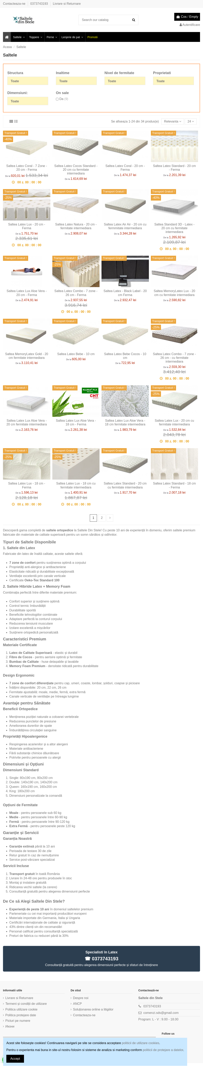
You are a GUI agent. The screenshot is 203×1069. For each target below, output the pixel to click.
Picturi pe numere (17, 1020)
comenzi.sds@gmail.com (161, 1012)
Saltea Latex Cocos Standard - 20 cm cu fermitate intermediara (76, 169)
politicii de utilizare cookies (140, 1043)
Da (63, 99)
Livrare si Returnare (67, 3)
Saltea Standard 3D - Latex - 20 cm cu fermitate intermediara (174, 228)
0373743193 (39, 3)
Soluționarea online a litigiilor (93, 1009)
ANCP (77, 1003)
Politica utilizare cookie (21, 1009)
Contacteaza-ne (14, 3)
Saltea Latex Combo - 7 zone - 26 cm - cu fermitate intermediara (174, 357)
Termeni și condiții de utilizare (26, 1003)
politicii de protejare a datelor (163, 1050)
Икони (9, 1026)
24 (191, 121)
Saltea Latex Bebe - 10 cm (76, 354)
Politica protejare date (20, 1015)
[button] (19, 37)
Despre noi (80, 998)
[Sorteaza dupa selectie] (172, 121)
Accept (15, 1058)
